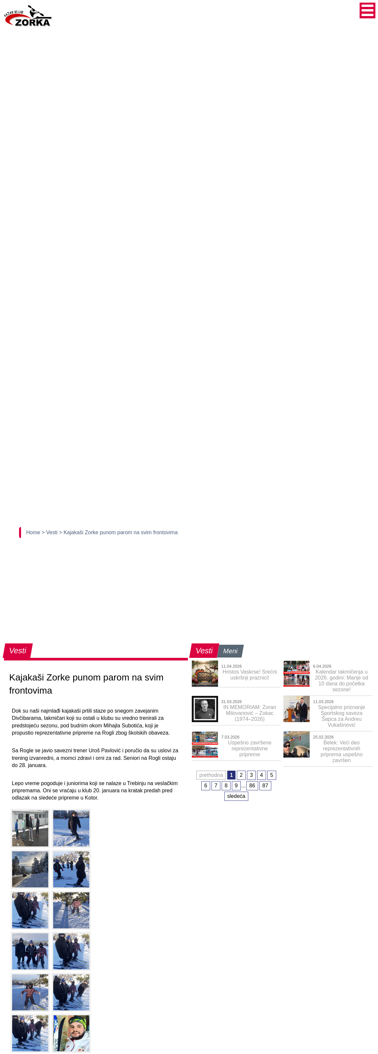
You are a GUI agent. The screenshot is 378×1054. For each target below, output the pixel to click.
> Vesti (50, 532)
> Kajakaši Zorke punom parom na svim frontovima (118, 532)
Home (34, 532)
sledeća (236, 796)
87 (265, 785)
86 (252, 785)
